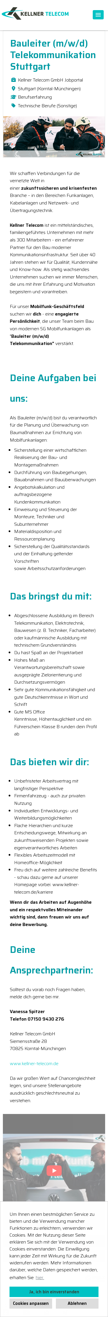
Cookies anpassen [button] (31, 1303)
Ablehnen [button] (77, 1303)
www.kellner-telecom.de (34, 1063)
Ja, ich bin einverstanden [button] (54, 1292)
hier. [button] (40, 1277)
